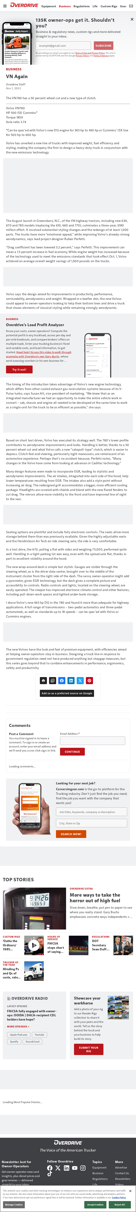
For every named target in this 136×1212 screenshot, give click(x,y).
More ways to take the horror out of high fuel (95, 897)
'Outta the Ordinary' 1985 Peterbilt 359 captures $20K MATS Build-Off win (11, 945)
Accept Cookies (95, 1204)
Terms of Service (101, 55)
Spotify (14, 1041)
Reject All (120, 1204)
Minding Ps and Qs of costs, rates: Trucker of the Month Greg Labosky (11, 973)
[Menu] (5, 5)
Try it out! (19, 369)
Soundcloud (32, 1041)
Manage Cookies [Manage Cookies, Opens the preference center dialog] (14, 1204)
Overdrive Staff (15, 84)
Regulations (101, 936)
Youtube (39, 1034)
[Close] (130, 1191)
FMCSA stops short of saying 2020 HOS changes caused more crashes (56, 948)
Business (13, 69)
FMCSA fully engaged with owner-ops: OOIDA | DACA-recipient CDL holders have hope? (31, 1015)
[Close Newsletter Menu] (132, 19)
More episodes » (18, 1026)
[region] (68, 1198)
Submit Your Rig (88, 1049)
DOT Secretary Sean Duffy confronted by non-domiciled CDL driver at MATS (100, 945)
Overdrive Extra (81, 888)
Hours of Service (53, 938)
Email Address (70, 733)
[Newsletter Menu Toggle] (131, 5)
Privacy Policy (82, 55)
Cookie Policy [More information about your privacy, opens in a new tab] (119, 1197)
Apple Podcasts (18, 1034)
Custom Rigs (11, 936)
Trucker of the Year (10, 963)
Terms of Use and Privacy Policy (90, 52)
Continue (72, 751)
